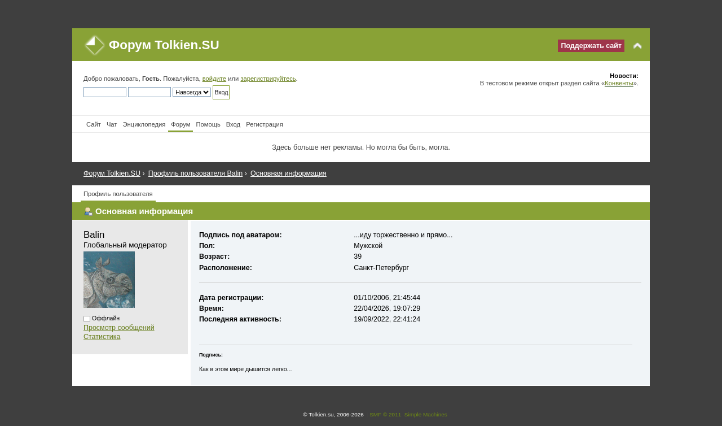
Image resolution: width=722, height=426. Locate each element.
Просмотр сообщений (119, 328)
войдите (214, 78)
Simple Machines (425, 414)
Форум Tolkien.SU (164, 45)
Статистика (102, 337)
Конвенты (619, 83)
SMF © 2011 (385, 414)
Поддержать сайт (591, 46)
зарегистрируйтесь (268, 78)
